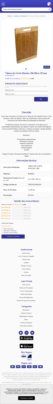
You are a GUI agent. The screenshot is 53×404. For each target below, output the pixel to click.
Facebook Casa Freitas (21, 333)
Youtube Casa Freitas (32, 333)
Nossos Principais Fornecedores (26, 301)
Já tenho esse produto (10, 233)
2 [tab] (26, 69)
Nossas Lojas (26, 259)
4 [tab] (31, 69)
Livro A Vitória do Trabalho (26, 256)
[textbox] (26, 9)
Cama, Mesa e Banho (26, 326)
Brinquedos (26, 310)
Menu (3, 4)
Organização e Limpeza (26, 316)
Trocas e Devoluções (26, 291)
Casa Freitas (26, 3)
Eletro (26, 319)
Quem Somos (26, 253)
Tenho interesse (8, 229)
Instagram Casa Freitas (27, 333)
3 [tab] (29, 69)
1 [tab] (23, 69)
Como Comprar (26, 269)
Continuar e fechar (26, 398)
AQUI (45, 393)
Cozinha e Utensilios (26, 323)
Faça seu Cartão (26, 275)
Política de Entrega (26, 294)
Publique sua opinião (13, 236)
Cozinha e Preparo (26, 313)
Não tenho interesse (9, 231)
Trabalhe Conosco (26, 266)
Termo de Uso (26, 285)
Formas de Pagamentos (26, 297)
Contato (26, 263)
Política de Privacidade (26, 288)
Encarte (26, 272)
